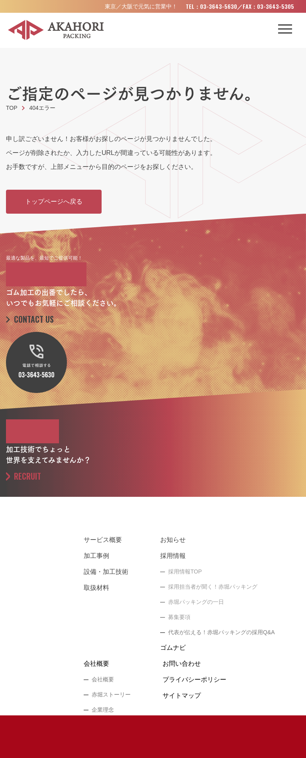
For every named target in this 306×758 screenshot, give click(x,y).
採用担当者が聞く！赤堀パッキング (212, 586)
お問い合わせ (182, 663)
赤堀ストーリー (111, 694)
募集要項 (179, 617)
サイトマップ (182, 695)
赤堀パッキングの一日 (196, 602)
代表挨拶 (103, 725)
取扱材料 (96, 587)
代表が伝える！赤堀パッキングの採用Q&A (221, 632)
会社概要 (96, 663)
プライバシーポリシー (194, 679)
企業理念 (103, 709)
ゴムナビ (173, 647)
